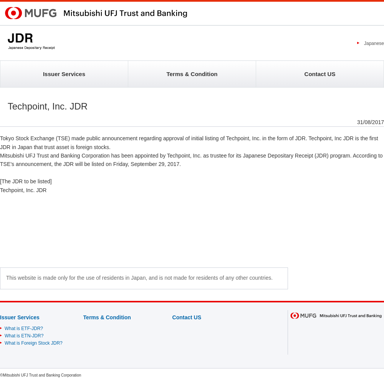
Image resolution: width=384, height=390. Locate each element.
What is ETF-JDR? (24, 328)
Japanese (374, 43)
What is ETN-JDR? (24, 336)
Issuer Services (64, 74)
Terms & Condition (191, 74)
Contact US (320, 74)
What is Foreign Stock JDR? (34, 343)
